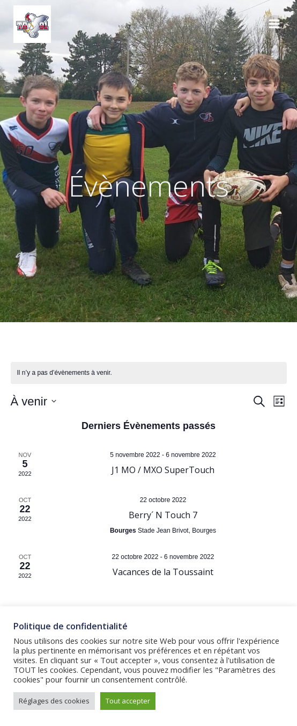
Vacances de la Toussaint (163, 572)
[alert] (149, 373)
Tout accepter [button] (128, 701)
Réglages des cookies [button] (54, 701)
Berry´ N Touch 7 (163, 515)
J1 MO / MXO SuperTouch (163, 470)
